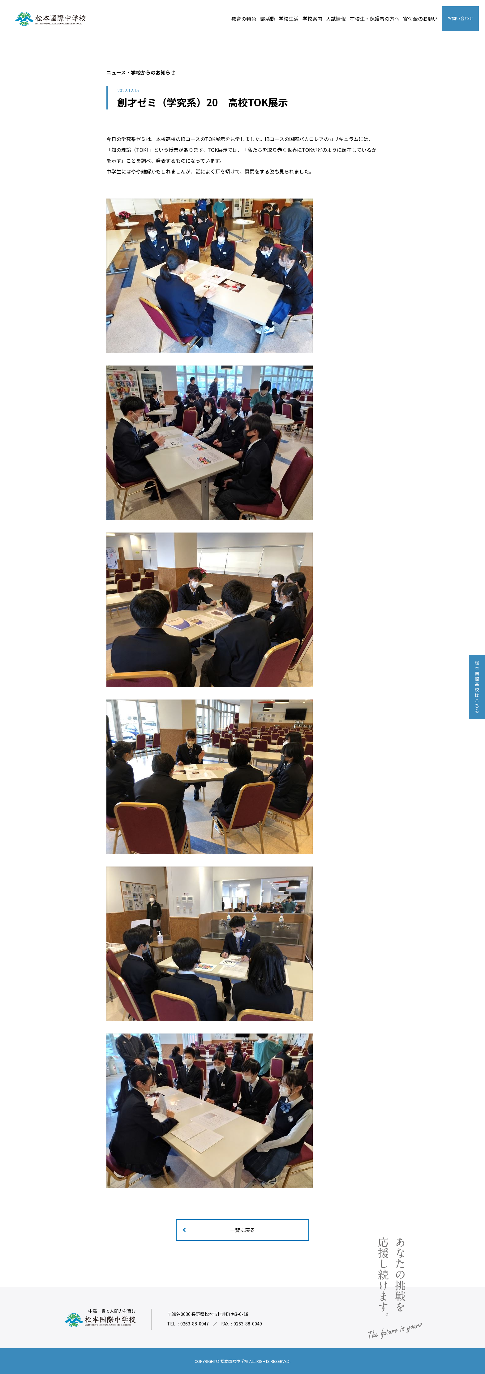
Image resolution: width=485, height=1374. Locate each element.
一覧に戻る (242, 1230)
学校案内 (312, 18)
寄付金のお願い (420, 18)
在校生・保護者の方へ (374, 18)
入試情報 (336, 18)
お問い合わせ (460, 18)
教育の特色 (243, 18)
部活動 (267, 18)
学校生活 (288, 18)
